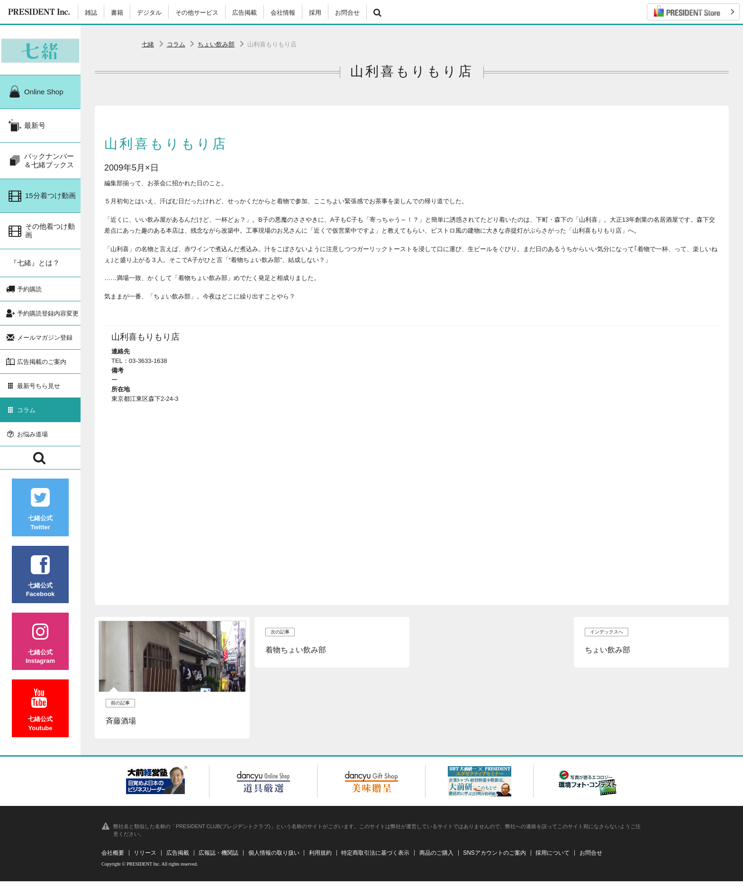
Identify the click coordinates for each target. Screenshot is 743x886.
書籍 (117, 12)
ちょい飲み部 (216, 44)
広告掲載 (244, 12)
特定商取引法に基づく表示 (375, 857)
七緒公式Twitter (40, 522)
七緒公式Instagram (40, 656)
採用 (315, 12)
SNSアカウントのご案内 (494, 857)
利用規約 (320, 857)
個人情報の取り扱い (273, 857)
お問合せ (347, 12)
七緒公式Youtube (40, 723)
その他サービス (196, 12)
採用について (552, 857)
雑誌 (91, 12)
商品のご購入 (436, 857)
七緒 (148, 44)
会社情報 (283, 12)
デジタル (149, 12)
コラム (176, 44)
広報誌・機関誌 (218, 857)
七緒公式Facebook (40, 589)
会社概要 (112, 857)
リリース (145, 857)
